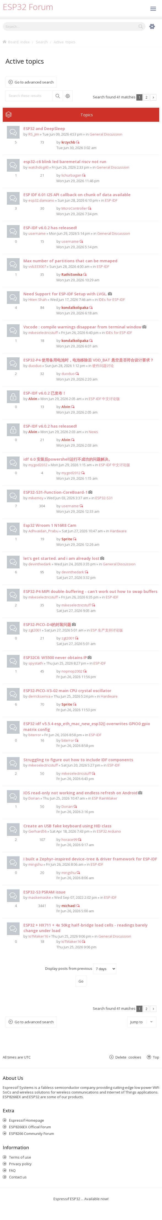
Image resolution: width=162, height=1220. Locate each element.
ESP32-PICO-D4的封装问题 (47, 624)
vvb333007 (37, 266)
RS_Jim (33, 134)
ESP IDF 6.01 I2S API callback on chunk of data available (77, 194)
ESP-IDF (111, 200)
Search (58, 96)
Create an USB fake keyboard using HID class (67, 825)
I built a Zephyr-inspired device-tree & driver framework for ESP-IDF (90, 859)
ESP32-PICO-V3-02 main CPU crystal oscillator (67, 690)
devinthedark (39, 564)
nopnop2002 (71, 671)
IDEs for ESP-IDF (112, 299)
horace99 (69, 839)
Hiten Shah (37, 299)
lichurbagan (71, 175)
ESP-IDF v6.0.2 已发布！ (44, 393)
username (37, 233)
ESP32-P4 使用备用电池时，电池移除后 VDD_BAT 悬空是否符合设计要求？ (88, 360)
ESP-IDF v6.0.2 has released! (50, 227)
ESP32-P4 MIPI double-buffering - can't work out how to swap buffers (90, 591)
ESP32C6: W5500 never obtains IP (55, 657)
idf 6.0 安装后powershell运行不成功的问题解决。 (67, 459)
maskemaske (39, 897)
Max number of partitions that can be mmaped (70, 260)
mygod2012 (37, 464)
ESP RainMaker (104, 798)
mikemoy (36, 497)
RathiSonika (71, 274)
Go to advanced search (34, 82)
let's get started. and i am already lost (61, 558)
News (93, 431)
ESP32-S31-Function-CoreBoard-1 (55, 492)
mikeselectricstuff (43, 332)
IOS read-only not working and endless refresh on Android (80, 792)
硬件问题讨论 (103, 365)
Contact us (18, 1177)
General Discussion (106, 134)
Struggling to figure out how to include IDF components (78, 759)
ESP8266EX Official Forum (30, 1126)
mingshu (35, 864)
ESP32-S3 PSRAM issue (44, 892)
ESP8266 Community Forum (31, 1133)
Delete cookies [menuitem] (128, 1057)
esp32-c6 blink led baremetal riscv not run (64, 161)
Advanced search (67, 96)
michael (68, 905)
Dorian (34, 798)
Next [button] (153, 97)
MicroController (74, 208)
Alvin (32, 398)
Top (156, 1057)
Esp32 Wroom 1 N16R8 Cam (49, 525)
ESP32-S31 (104, 497)
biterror (34, 734)
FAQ (12, 1170)
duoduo (35, 365)
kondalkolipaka (74, 307)
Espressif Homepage (26, 1120)
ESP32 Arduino (109, 831)
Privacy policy (20, 1163)
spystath (35, 663)
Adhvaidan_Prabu (43, 530)
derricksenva (39, 696)
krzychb (68, 142)
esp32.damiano (41, 200)
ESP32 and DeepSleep (44, 128)
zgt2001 (34, 630)
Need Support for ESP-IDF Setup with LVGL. (65, 293)
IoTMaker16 (38, 936)
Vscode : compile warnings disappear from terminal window (82, 327)
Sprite (66, 538)
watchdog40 (38, 167)
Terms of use (20, 1157)
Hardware (118, 530)
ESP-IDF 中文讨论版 (104, 398)
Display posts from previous (80, 968)
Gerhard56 (37, 831)
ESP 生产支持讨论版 (107, 630)
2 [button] (146, 97)
